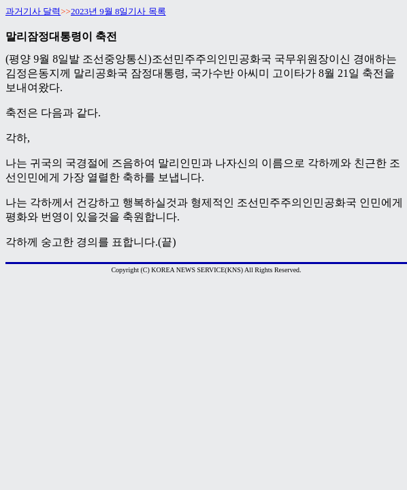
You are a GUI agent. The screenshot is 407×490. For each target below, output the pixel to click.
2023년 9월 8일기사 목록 (118, 11)
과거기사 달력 (33, 11)
